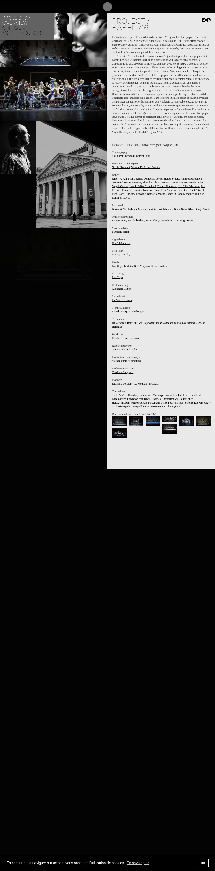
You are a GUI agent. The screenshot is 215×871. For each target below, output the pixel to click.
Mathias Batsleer (186, 323)
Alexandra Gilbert (121, 288)
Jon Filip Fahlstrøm (189, 186)
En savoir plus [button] (138, 863)
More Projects (22, 33)
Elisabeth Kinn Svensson (125, 338)
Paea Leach (118, 193)
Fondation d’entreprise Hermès (144, 398)
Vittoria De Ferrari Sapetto (145, 167)
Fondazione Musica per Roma (156, 395)
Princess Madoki (171, 182)
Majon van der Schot (192, 182)
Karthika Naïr (131, 266)
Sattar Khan (187, 209)
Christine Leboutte (136, 193)
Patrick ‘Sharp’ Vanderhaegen (128, 311)
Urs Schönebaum (121, 243)
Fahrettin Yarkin (120, 231)
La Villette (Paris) (171, 406)
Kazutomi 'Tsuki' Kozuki (191, 190)
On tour (13, 28)
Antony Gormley (121, 254)
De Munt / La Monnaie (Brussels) (141, 383)
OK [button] (203, 863)
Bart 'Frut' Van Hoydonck (140, 323)
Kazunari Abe (119, 209)
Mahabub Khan (171, 209)
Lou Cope (117, 266)
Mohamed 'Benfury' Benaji (126, 182)
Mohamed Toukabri (193, 193)
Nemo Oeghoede (156, 193)
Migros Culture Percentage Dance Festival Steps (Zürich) (162, 402)
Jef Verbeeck (119, 323)
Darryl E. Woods (121, 197)
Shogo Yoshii (202, 209)
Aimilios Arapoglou (191, 178)
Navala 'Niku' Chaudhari (142, 186)
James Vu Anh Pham (123, 178)
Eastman (116, 383)
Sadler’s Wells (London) (125, 395)
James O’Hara (174, 193)
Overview (15, 23)
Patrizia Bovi (155, 209)
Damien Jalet (143, 155)
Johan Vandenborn (166, 323)
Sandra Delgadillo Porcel (149, 178)
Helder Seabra (171, 178)
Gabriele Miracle (137, 209)
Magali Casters (120, 186)
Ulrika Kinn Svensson (165, 190)
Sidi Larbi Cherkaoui (123, 155)
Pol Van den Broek (122, 300)
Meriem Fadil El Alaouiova (127, 360)
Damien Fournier (143, 190)
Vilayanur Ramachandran (153, 266)
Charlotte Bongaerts (122, 372)
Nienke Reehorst (121, 167)
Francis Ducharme (167, 186)
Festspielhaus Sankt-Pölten (146, 406)
